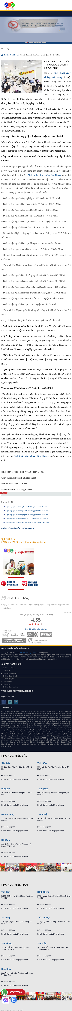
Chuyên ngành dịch (11, 664)
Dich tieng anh (9, 6)
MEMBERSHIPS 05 (46, 634)
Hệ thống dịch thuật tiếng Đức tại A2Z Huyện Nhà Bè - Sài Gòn (27, 511)
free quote (11, 583)
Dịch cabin (6, 684)
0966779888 (16, 992)
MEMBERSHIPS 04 (33, 634)
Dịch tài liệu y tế (8, 679)
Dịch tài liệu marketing (10, 687)
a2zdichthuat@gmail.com (33, 542)
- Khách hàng (66, 612)
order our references (32, 583)
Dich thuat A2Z (6, 1010)
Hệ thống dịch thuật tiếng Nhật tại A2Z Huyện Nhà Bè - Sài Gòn (27, 518)
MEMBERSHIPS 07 (38, 641)
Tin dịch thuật (14, 55)
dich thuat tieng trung (27, 652)
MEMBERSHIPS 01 (6, 634)
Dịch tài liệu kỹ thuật (9, 673)
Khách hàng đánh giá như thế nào (36, 629)
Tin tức (6, 55)
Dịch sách (6, 670)
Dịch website (7, 681)
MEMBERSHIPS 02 (15, 634)
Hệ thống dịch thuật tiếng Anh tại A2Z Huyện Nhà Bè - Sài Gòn (27, 507)
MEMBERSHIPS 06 (14, 641)
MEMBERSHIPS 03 (22, 634)
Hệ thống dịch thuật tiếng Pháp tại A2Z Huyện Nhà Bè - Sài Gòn (27, 522)
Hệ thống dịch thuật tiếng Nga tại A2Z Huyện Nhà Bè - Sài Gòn (27, 515)
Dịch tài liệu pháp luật (10, 676)
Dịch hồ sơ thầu (8, 668)
